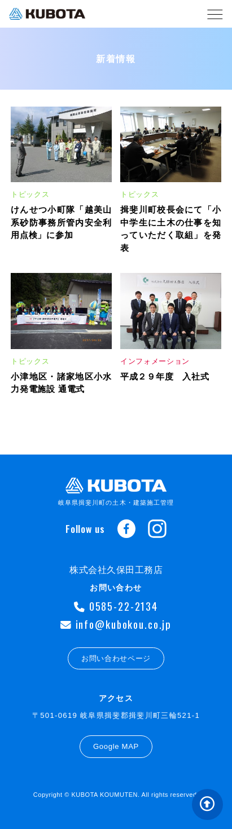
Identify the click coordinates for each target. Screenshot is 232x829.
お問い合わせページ (116, 658)
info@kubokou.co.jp (116, 624)
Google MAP (116, 746)
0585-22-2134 (116, 606)
